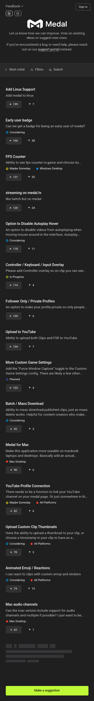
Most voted (15, 69)
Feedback (15, 6)
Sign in (83, 7)
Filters (37, 69)
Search (56, 69)
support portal (48, 49)
